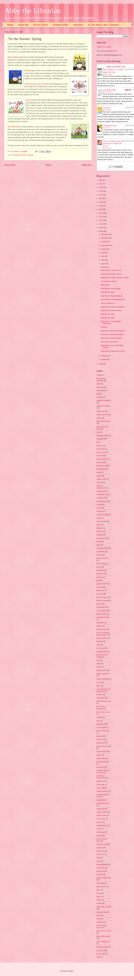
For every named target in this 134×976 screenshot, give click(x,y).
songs (98, 858)
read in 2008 (101, 788)
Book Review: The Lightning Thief (113, 299)
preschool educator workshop (103, 771)
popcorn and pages (103, 762)
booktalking (101, 469)
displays (99, 531)
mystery (99, 694)
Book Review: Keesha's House (111, 338)
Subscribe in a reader (104, 47)
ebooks (99, 541)
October (104, 242)
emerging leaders (102, 548)
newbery (99, 717)
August (103, 249)
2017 (101, 198)
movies (99, 682)
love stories (100, 648)
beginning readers (103, 435)
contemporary (101, 501)
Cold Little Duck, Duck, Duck (35, 84)
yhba (98, 957)
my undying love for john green (103, 690)
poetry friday (101, 758)
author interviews (102, 415)
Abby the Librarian (32, 11)
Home (10, 24)
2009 (101, 228)
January (104, 359)
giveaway (100, 577)
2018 (101, 195)
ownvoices (100, 739)
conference (100, 498)
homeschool (101, 607)
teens (98, 890)
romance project (102, 825)
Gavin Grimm (107, 148)
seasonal (23, 155)
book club (100, 456)
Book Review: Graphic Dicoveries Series (115, 277)
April (103, 264)
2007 (101, 364)
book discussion (102, 459)
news (98, 721)
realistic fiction (102, 815)
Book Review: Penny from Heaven (112, 307)
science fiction (101, 844)
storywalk (100, 874)
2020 (101, 187)
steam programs (102, 864)
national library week (104, 701)
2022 (101, 180)
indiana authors (102, 614)
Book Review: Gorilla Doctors (111, 270)
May (103, 260)
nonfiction (100, 724)
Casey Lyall (107, 127)
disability (100, 528)
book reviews (101, 466)
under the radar (102, 912)
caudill (99, 476)
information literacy (103, 617)
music (99, 686)
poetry (99, 755)
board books (101, 449)
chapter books (101, 479)
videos (99, 919)
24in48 (99, 375)
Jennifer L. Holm (108, 74)
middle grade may (103, 674)
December (105, 234)
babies (99, 418)
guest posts (100, 590)
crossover (100, 511)
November (105, 238)
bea (98, 432)
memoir (99, 667)
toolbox (99, 900)
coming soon (101, 491)
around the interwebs (104, 400)
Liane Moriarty (108, 92)
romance (99, 822)
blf (97, 442)
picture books (101, 751)
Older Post (87, 165)
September (105, 245)
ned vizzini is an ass (103, 712)
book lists (100, 462)
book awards (101, 452)
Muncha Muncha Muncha (16, 57)
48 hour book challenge (101, 379)
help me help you (102, 597)
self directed (101, 851)
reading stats (101, 809)
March (103, 267)
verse (98, 915)
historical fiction (102, 600)
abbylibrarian (112, 51)
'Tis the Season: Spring (108, 281)
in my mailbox (101, 611)
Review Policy (40, 24)
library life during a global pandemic (103, 634)
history (99, 604)
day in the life (101, 521)
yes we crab (100, 954)
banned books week (103, 421)
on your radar (101, 727)
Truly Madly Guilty (109, 90)
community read (102, 494)
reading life (100, 800)
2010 (101, 224)
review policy (101, 819)
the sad (99, 893)
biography (100, 439)
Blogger (71, 971)
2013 (101, 213)
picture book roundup (104, 746)
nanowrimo (100, 698)
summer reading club (104, 878)
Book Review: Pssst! (108, 318)
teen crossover (101, 887)
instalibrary (100, 623)
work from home (102, 947)
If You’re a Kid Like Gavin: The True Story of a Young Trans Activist (113, 143)
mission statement (103, 679)
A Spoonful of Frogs (109, 126)
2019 (101, 191)
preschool (16, 155)
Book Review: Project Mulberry (111, 296)
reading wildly (101, 812)
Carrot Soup (30, 100)
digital (99, 525)
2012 (101, 217)
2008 (101, 231)
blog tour (100, 446)
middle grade (101, 670)
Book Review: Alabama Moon (111, 310)
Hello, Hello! (105, 285)
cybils (99, 518)
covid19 (99, 505)
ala (97, 394)
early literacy (101, 538)
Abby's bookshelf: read (115, 66)
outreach (99, 736)
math (98, 660)
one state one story (103, 731)
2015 (101, 206)
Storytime (78, 24)
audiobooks (100, 411)
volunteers (100, 922)
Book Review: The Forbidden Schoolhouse (111, 322)
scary (98, 829)
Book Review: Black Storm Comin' (113, 351)
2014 (101, 209)
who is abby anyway (103, 936)
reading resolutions (103, 803)
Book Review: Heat (107, 292)
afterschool (100, 390)
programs (100, 781)
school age (100, 832)
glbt (98, 580)
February (104, 356)
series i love (101, 854)
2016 (101, 202)
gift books (100, 570)
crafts (98, 508)
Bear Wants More (13, 127)
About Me (23, 24)
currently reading (102, 515)
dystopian (100, 535)
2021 (101, 184)
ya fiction (100, 950)
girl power (100, 574)
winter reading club (103, 942)
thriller (99, 897)
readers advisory (102, 791)
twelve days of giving (104, 907)
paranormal (100, 743)
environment (101, 552)
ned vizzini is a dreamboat (102, 708)
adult (98, 384)
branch (99, 472)
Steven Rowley (108, 110)
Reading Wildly (60, 24)
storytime (30, 155)
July (102, 253)
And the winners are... (108, 303)
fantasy (99, 555)
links (98, 645)
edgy (98, 545)
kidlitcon (100, 626)
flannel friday (101, 564)
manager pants (101, 651)
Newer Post (9, 165)
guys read (100, 594)
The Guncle (107, 108)
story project (101, 868)
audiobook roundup (103, 406)
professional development (101, 777)
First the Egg (29, 70)
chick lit (99, 482)
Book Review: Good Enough (110, 288)
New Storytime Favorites (109, 342)
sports (99, 861)
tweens (99, 903)
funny (98, 567)
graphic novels (101, 584)
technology (100, 883)
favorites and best (102, 558)
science (99, 836)
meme (99, 664)
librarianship (101, 629)
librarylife (100, 641)
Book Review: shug (107, 314)
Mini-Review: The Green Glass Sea (113, 331)
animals (99, 397)
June (103, 256)
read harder (100, 785)
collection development (101, 487)
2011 (101, 220)
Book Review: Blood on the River (112, 334)
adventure (100, 387)
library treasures (102, 638)
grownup (100, 587)
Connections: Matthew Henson (111, 274)
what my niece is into (104, 931)
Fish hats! (104, 327)
